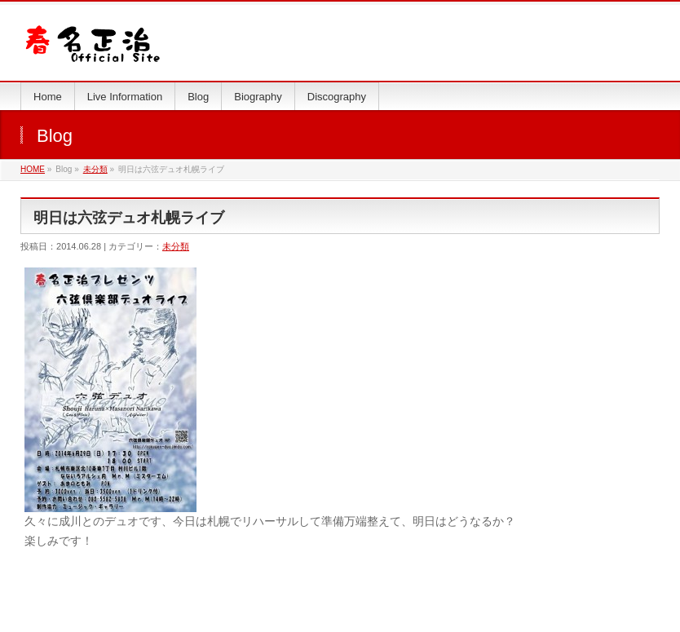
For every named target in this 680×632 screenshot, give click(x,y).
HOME (32, 169)
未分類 (95, 169)
